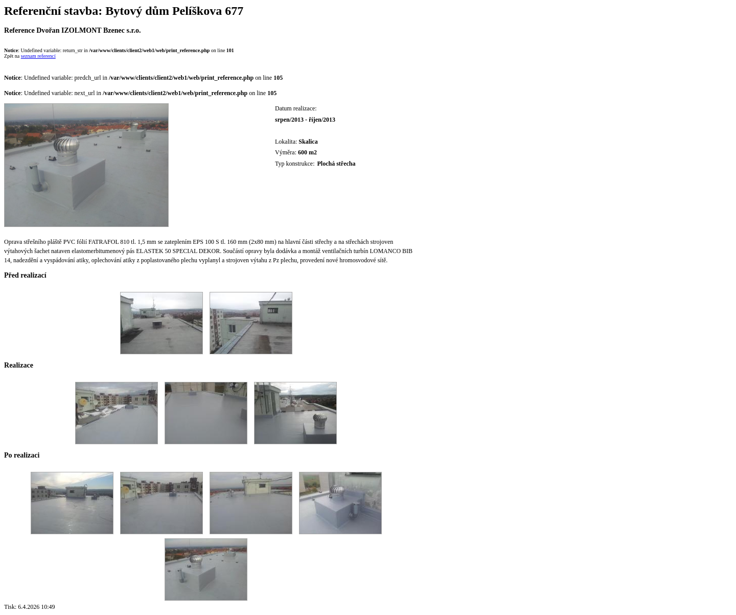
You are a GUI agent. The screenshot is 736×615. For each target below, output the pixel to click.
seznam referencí (38, 56)
